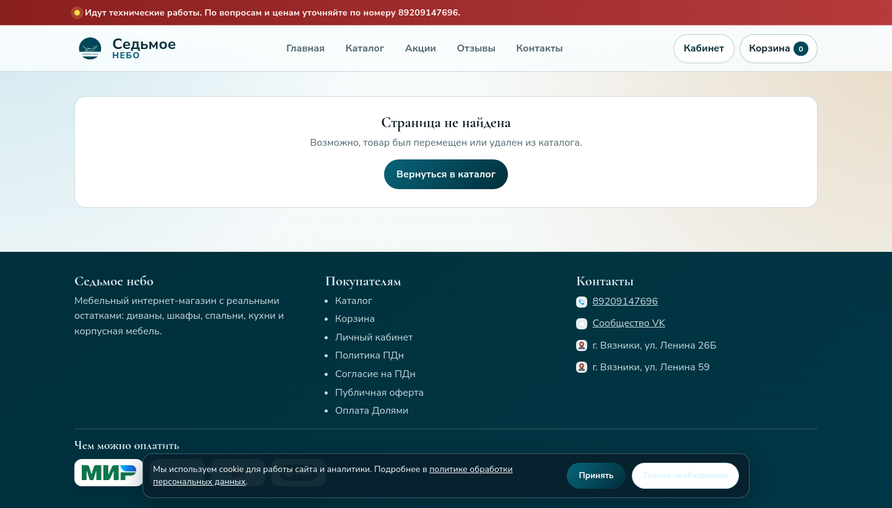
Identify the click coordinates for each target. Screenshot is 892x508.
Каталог (365, 48)
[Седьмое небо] (125, 48)
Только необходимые (685, 475)
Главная (305, 48)
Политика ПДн (369, 355)
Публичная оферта (379, 392)
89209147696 (625, 301)
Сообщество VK (628, 323)
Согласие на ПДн (375, 374)
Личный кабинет (374, 337)
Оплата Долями (371, 410)
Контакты (539, 48)
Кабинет (704, 48)
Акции (420, 48)
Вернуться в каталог (446, 174)
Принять (596, 475)
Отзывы (476, 48)
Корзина (778, 49)
